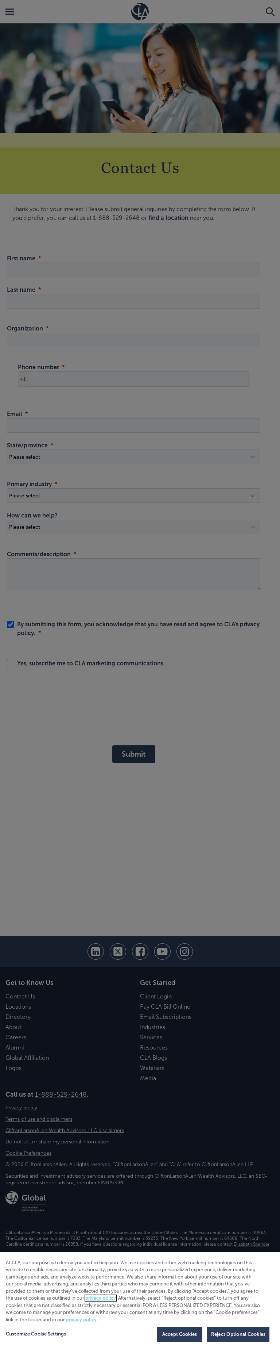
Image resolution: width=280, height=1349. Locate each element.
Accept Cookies (179, 1334)
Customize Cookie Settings (36, 1334)
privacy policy (100, 1298)
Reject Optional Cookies (238, 1334)
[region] (140, 1300)
